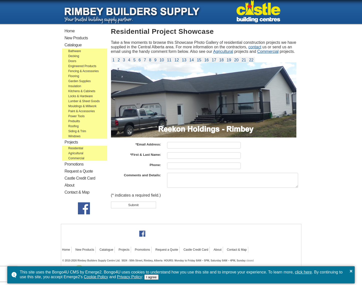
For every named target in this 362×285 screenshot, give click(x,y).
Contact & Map (77, 192)
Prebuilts (74, 121)
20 (236, 60)
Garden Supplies (79, 81)
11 (169, 60)
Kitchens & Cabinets (81, 91)
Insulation (74, 86)
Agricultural (75, 153)
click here (303, 272)
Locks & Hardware (80, 96)
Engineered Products (82, 66)
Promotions (74, 164)
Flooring (73, 76)
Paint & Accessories (81, 111)
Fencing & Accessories (83, 71)
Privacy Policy (129, 277)
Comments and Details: (142, 175)
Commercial (76, 158)
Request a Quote (79, 171)
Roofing (73, 126)
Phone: (155, 165)
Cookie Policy (96, 277)
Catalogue (73, 45)
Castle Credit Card (80, 178)
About (69, 185)
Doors (72, 61)
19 (229, 60)
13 (184, 60)
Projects (71, 142)
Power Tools (76, 116)
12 (176, 60)
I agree (151, 277)
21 (244, 60)
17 (214, 60)
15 (199, 60)
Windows (74, 136)
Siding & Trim (77, 131)
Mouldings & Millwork (82, 106)
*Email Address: (148, 144)
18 (221, 60)
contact (254, 47)
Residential (75, 148)
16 (206, 60)
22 (251, 60)
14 (191, 60)
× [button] (350, 270)
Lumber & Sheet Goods (84, 101)
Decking (73, 56)
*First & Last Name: (145, 155)
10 (162, 60)
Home (70, 31)
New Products (76, 38)
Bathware (74, 51)
